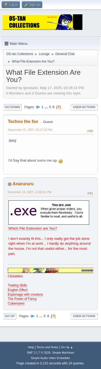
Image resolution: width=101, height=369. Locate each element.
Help (31, 347)
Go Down (12, 107)
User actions (84, 107)
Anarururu (23, 184)
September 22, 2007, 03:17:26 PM (30, 129)
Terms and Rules (47, 347)
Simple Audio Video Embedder (50, 358)
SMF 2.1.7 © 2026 (38, 352)
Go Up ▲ (67, 347)
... (47, 107)
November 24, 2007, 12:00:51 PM (29, 192)
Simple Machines (63, 352)
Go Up (10, 316)
